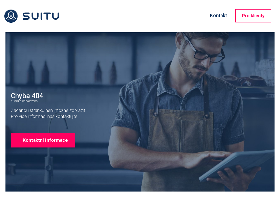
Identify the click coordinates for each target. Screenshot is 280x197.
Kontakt (218, 15)
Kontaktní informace (51, 162)
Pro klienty (253, 15)
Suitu (31, 16)
